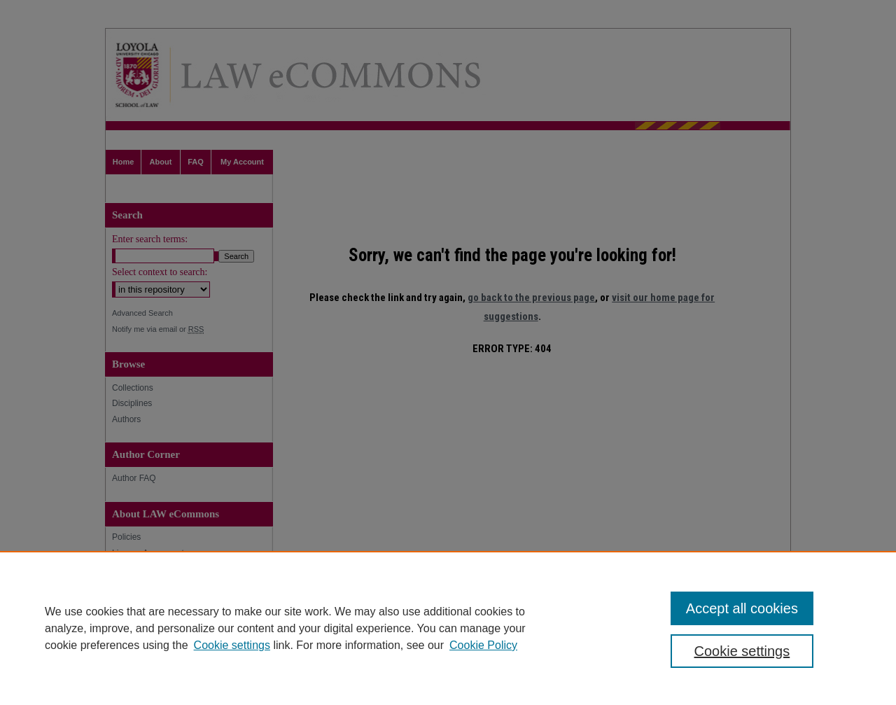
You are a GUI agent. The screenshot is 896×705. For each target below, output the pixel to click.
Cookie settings (232, 645)
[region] (448, 628)
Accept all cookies (742, 608)
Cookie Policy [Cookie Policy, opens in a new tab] (483, 645)
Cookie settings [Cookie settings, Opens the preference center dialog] (742, 651)
